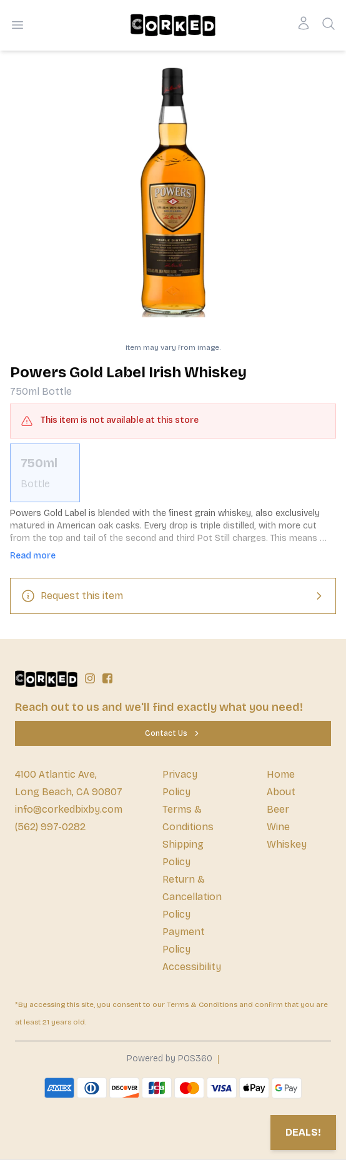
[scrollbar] (173, 473)
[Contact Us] (173, 733)
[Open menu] (17, 25)
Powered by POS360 (169, 1058)
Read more (33, 555)
